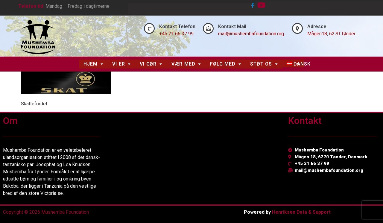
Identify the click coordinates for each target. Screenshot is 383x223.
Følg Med (225, 64)
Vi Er (121, 64)
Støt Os (264, 64)
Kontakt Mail (232, 26)
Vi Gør (151, 64)
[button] (93, 64)
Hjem (93, 64)
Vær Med (186, 64)
